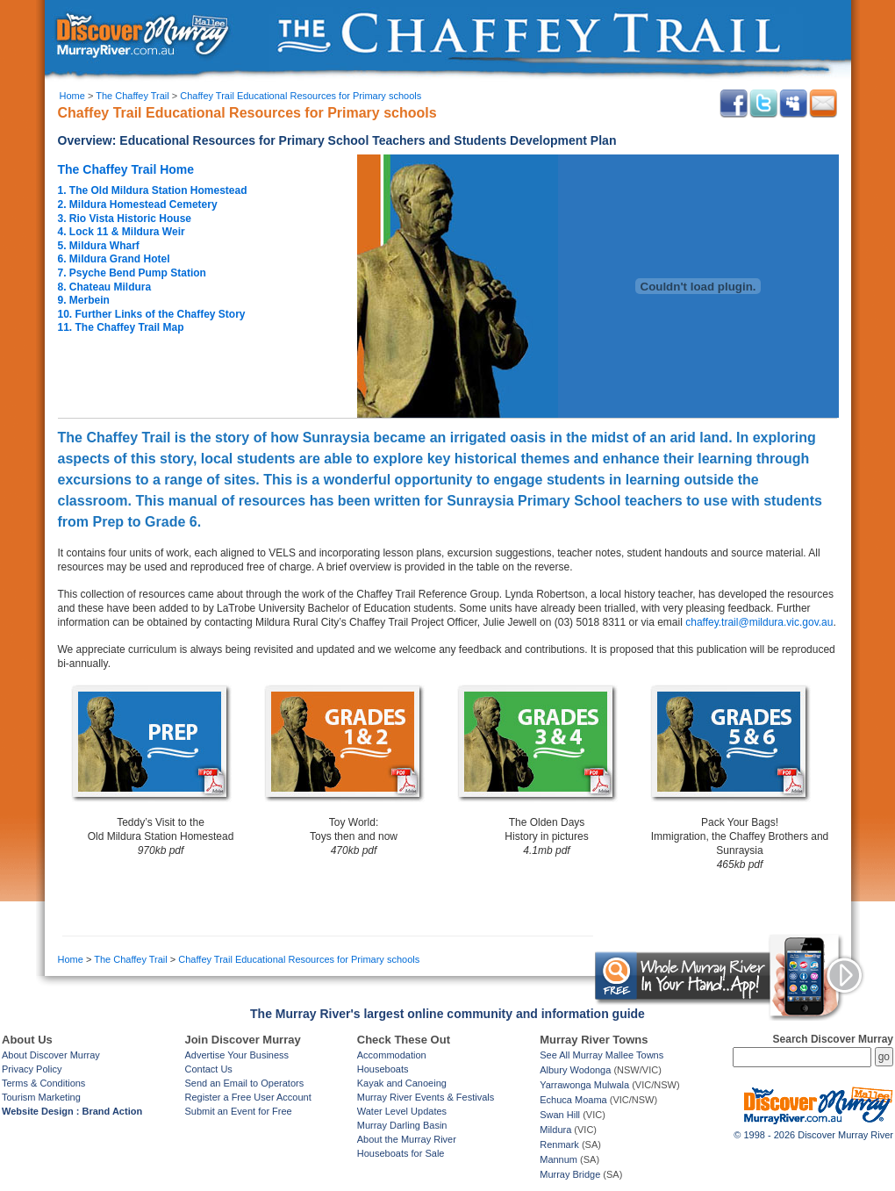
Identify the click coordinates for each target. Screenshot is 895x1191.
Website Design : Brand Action (72, 1111)
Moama (591, 1099)
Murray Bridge (570, 1174)
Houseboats (383, 1069)
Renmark (559, 1144)
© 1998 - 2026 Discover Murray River (813, 1135)
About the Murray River (406, 1139)
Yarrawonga (565, 1085)
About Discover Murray (51, 1055)
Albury (553, 1070)
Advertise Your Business (236, 1055)
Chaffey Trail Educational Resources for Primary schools (300, 95)
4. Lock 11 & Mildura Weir (121, 232)
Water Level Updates (402, 1111)
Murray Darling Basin (402, 1125)
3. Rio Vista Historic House (125, 218)
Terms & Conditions (43, 1083)
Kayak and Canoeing (402, 1083)
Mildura (555, 1129)
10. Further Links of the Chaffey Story (152, 314)
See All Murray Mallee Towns (601, 1055)
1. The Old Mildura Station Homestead (152, 190)
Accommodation (391, 1055)
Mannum (558, 1159)
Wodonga (590, 1070)
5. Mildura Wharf (99, 246)
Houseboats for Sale (401, 1153)
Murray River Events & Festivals (425, 1097)
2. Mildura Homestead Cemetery (138, 204)
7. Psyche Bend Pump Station (132, 273)
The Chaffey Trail (132, 95)
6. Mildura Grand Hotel (114, 259)
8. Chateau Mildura (105, 287)
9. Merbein (84, 300)
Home (72, 95)
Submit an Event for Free (237, 1111)
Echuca (556, 1099)
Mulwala (611, 1085)
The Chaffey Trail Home (126, 169)
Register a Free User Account (247, 1097)
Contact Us (208, 1069)
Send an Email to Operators (244, 1083)
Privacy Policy (31, 1069)
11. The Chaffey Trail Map (121, 327)
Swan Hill (560, 1114)
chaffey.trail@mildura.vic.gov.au (759, 622)
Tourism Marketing (41, 1097)
